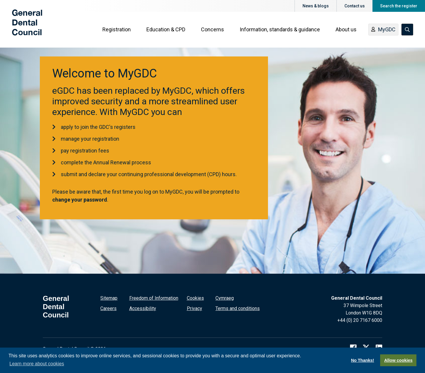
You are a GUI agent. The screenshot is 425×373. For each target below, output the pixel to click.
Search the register (398, 6)
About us (346, 30)
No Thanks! (362, 360)
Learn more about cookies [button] (36, 363)
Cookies (195, 298)
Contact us (354, 6)
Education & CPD (165, 30)
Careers (108, 308)
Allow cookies (398, 360)
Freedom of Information (153, 298)
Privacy (194, 308)
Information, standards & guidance (280, 30)
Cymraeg (224, 298)
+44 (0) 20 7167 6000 (359, 320)
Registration (116, 30)
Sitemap (108, 298)
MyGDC (383, 30)
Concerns (212, 30)
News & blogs (316, 6)
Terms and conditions (237, 308)
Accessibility (142, 308)
